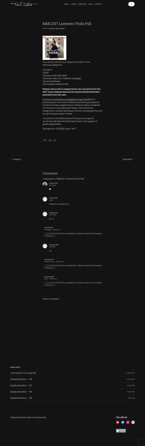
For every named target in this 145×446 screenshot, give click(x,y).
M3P (45, 140)
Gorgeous (17, 159)
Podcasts (61, 28)
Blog (57, 28)
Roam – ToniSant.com (50, 279)
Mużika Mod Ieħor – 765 (21, 398)
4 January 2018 (53, 183)
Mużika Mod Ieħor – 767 (21, 385)
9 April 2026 (131, 398)
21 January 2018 (48, 259)
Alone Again (127, 159)
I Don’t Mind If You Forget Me (23, 373)
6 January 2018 (48, 227)
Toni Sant (51, 28)
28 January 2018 (49, 276)
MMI (50, 140)
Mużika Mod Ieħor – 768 (21, 379)
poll (55, 140)
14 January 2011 (130, 373)
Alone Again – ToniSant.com (52, 230)
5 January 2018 (53, 198)
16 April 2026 (131, 392)
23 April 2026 (131, 385)
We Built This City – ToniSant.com (54, 262)
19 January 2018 (53, 244)
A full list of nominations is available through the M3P (66, 99)
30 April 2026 (131, 379)
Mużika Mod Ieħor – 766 (21, 392)
